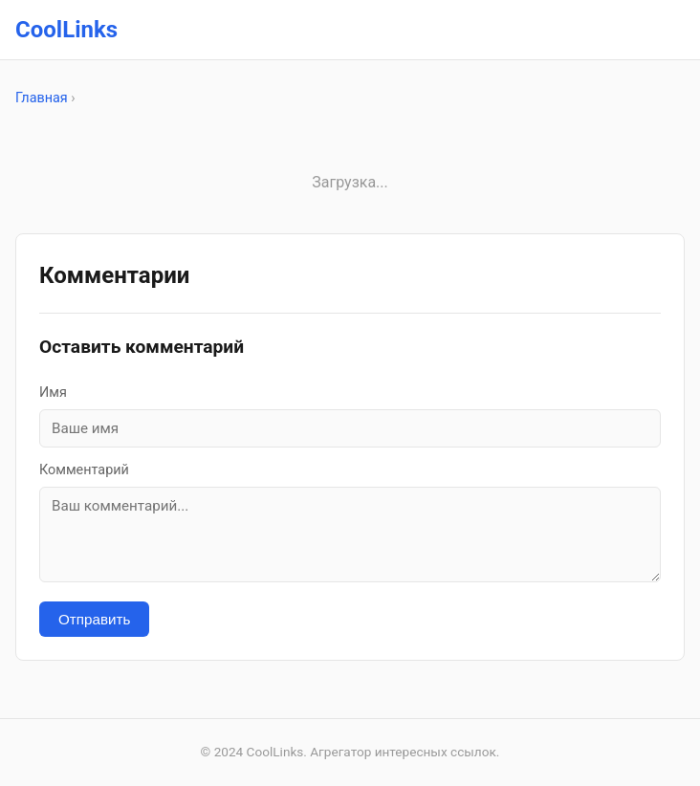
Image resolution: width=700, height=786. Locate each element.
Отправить (94, 619)
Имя (53, 392)
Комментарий (84, 470)
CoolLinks (66, 29)
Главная (41, 98)
